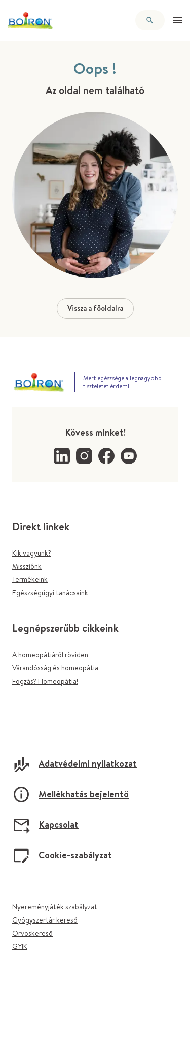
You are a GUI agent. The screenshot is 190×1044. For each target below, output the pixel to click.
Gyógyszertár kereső (45, 920)
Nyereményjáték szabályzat (54, 907)
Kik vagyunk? (31, 553)
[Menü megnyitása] (178, 20)
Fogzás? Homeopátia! (45, 681)
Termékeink (30, 579)
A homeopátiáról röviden (50, 655)
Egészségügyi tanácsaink (50, 593)
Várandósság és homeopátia (55, 668)
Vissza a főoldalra (95, 308)
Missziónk (27, 566)
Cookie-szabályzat (62, 855)
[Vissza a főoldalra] (30, 20)
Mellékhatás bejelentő (70, 794)
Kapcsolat (45, 825)
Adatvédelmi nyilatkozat (74, 764)
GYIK (19, 946)
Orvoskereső (32, 933)
